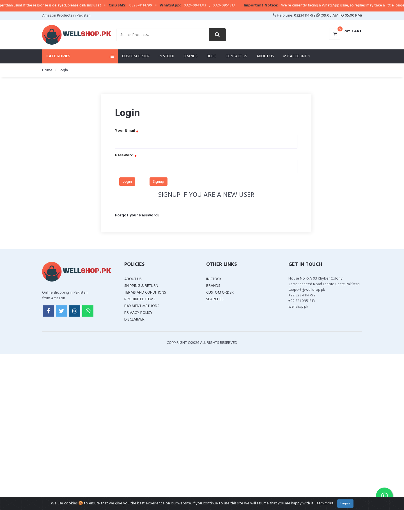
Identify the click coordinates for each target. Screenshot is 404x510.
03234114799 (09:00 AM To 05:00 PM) (328, 15)
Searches (215, 299)
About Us (265, 56)
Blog (211, 56)
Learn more (324, 503)
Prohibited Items (139, 299)
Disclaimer (134, 319)
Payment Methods (141, 306)
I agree (345, 503)
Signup (158, 182)
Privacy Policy (138, 313)
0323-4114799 (161, 5)
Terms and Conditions (145, 292)
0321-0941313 (216, 5)
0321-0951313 (245, 5)
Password (124, 155)
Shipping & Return (141, 286)
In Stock (166, 56)
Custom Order (136, 56)
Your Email (125, 131)
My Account (296, 56)
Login (127, 182)
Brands (190, 56)
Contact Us (236, 56)
